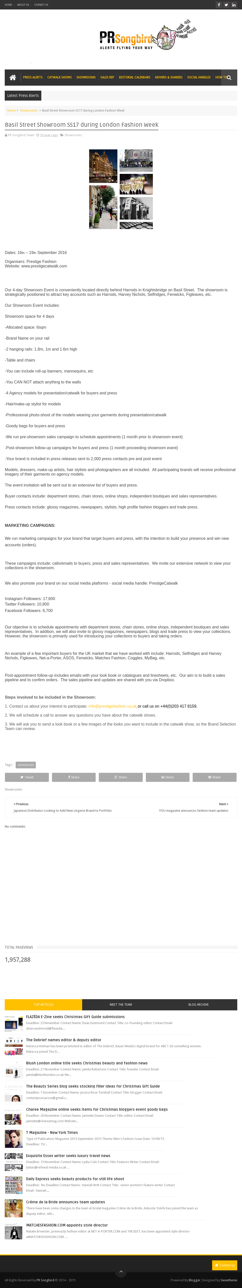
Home (11, 110)
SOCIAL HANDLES (199, 77)
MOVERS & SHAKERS (168, 77)
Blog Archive (198, 1004)
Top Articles (44, 1004)
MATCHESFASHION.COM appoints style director (67, 1225)
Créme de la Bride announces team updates (65, 1202)
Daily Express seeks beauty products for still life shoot (75, 1179)
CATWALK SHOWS (59, 77)
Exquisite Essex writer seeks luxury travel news (68, 1156)
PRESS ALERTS (33, 77)
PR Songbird (45, 1280)
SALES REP (107, 77)
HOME (8, 4)
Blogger (194, 1280)
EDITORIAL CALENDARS (134, 77)
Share (73, 777)
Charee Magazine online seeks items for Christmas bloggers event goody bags (97, 1109)
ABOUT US (23, 4)
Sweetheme (229, 1280)
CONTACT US (41, 4)
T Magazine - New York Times (52, 1132)
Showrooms (29, 110)
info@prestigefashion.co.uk (113, 706)
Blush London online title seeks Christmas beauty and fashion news (87, 1063)
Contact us (225, 1265)
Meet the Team (121, 1004)
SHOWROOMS (86, 77)
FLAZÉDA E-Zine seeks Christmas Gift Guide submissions (75, 1017)
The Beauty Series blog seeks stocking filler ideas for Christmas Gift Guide (93, 1086)
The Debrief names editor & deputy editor (63, 1040)
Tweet (27, 777)
